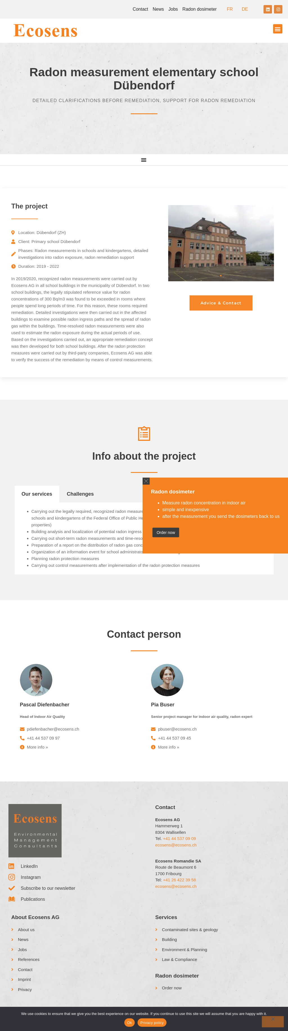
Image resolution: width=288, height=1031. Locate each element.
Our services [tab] (37, 494)
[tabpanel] (221, 243)
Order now (166, 532)
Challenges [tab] (80, 494)
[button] (146, 480)
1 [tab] (221, 275)
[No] (273, 1021)
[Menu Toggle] (144, 160)
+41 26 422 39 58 (179, 879)
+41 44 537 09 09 (179, 838)
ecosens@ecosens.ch (176, 845)
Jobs (173, 9)
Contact (140, 9)
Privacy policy (152, 1023)
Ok (129, 1023)
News (158, 9)
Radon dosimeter (200, 9)
